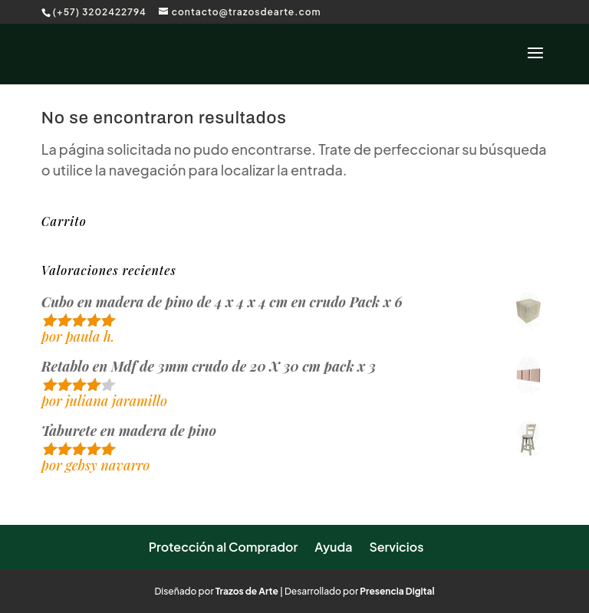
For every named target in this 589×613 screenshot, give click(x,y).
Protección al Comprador (223, 547)
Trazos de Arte (247, 591)
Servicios (396, 547)
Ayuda (333, 547)
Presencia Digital (397, 591)
